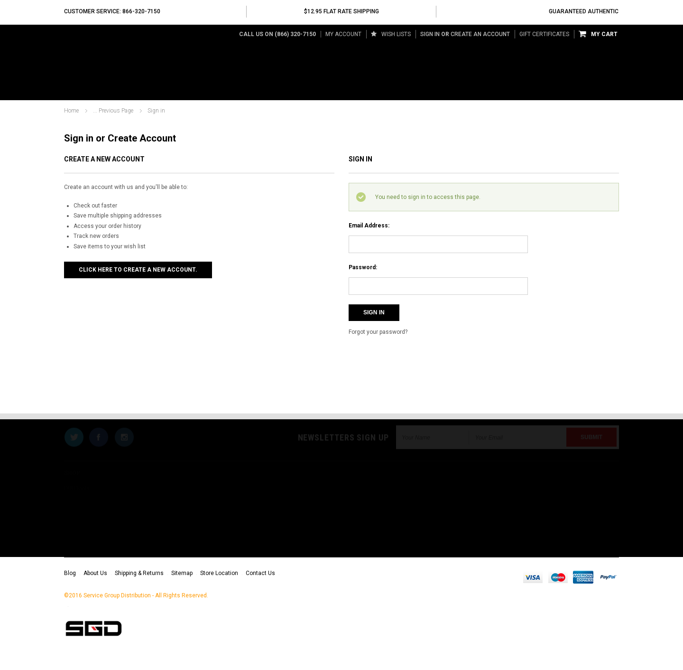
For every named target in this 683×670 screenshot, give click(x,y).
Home (71, 110)
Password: (363, 267)
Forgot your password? (378, 332)
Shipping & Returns (139, 573)
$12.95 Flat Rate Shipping (341, 11)
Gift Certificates (544, 34)
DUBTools (82, 90)
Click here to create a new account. (138, 269)
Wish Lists (391, 34)
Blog (70, 573)
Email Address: (369, 225)
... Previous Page (113, 110)
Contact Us (260, 573)
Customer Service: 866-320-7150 (112, 11)
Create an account (480, 34)
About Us (95, 573)
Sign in (430, 34)
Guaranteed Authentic (583, 11)
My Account (343, 34)
